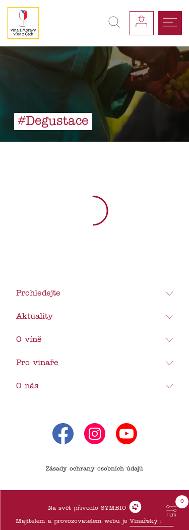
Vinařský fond (151, 521)
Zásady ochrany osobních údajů (94, 469)
